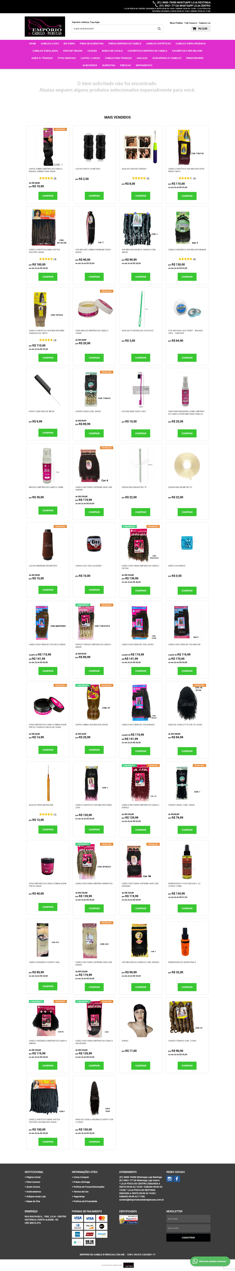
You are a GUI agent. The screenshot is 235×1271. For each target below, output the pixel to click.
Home (32, 43)
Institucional (34, 1172)
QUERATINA (108, 65)
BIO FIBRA (69, 43)
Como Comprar (81, 1177)
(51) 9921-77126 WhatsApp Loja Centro (184, 5)
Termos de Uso (81, 1191)
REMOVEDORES (195, 58)
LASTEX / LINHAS (90, 58)
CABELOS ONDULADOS (45, 50)
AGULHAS (142, 58)
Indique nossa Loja (36, 1196)
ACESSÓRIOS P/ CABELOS (167, 58)
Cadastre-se (204, 22)
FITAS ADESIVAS (67, 58)
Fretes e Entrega (82, 1181)
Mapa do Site (33, 1201)
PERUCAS (125, 65)
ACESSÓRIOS (90, 65)
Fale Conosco (191, 22)
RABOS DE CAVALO (112, 50)
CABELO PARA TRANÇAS (118, 58)
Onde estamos (33, 1191)
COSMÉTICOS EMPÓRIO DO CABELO (147, 50)
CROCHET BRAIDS (73, 50)
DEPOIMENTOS (144, 65)
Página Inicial (33, 1177)
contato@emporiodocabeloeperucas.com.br (141, 1199)
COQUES (92, 50)
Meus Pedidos (176, 22)
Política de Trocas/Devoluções (89, 1186)
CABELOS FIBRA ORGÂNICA (191, 43)
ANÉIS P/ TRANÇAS (42, 58)
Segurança (79, 1196)
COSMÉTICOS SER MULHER (187, 50)
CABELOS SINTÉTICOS (158, 43)
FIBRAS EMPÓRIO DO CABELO (125, 43)
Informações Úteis (85, 1172)
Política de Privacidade (85, 1201)
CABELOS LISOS (50, 43)
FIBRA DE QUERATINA (92, 43)
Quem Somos (33, 1186)
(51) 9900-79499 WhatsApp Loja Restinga (183, 2)
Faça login (94, 22)
